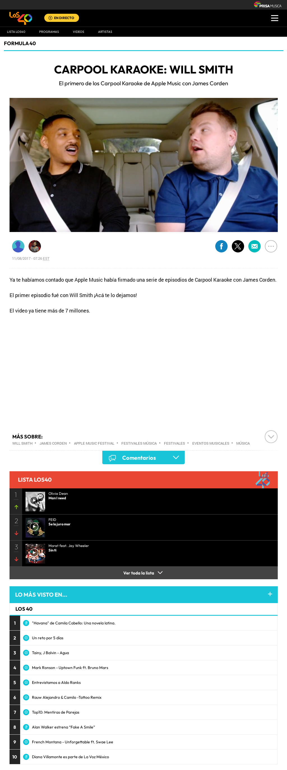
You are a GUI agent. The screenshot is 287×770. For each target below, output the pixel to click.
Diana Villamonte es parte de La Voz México (70, 756)
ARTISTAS (105, 32)
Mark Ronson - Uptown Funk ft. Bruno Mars (70, 667)
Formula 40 (20, 43)
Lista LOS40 (16, 32)
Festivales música (139, 443)
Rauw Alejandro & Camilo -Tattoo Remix (66, 697)
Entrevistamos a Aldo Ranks (56, 682)
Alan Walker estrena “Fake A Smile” (63, 727)
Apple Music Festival (94, 443)
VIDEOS (78, 32)
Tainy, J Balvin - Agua (50, 652)
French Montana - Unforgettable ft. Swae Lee (72, 741)
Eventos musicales (210, 443)
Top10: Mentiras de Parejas (55, 712)
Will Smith (22, 443)
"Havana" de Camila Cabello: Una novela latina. (73, 623)
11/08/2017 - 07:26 (31, 258)
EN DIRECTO (64, 18)
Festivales (174, 443)
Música (243, 443)
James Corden (53, 443)
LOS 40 (24, 609)
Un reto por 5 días (47, 637)
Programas (49, 32)
